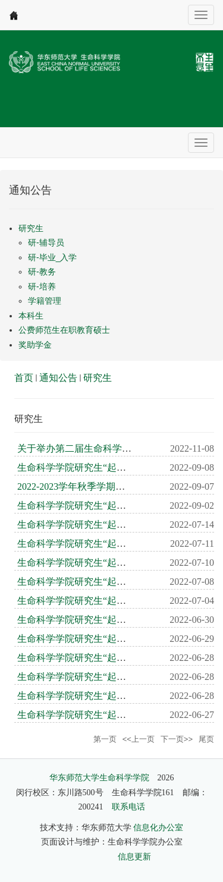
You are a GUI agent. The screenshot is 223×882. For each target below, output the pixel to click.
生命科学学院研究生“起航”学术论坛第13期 (107, 639)
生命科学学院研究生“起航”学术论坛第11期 (107, 677)
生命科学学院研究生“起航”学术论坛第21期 (107, 467)
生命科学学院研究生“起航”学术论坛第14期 (107, 620)
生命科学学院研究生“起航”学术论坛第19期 (107, 524)
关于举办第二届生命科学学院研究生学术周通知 (117, 448)
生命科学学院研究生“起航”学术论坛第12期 (107, 658)
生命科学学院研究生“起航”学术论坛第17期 (107, 562)
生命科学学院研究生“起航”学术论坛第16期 (107, 582)
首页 (23, 378)
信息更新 (134, 856)
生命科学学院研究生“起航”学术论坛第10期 (107, 696)
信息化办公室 (158, 827)
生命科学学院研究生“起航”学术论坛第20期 (107, 505)
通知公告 (58, 378)
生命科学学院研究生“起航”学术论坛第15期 (107, 601)
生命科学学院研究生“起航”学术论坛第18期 (107, 543)
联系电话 (128, 806)
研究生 (97, 378)
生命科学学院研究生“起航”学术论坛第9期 (104, 715)
